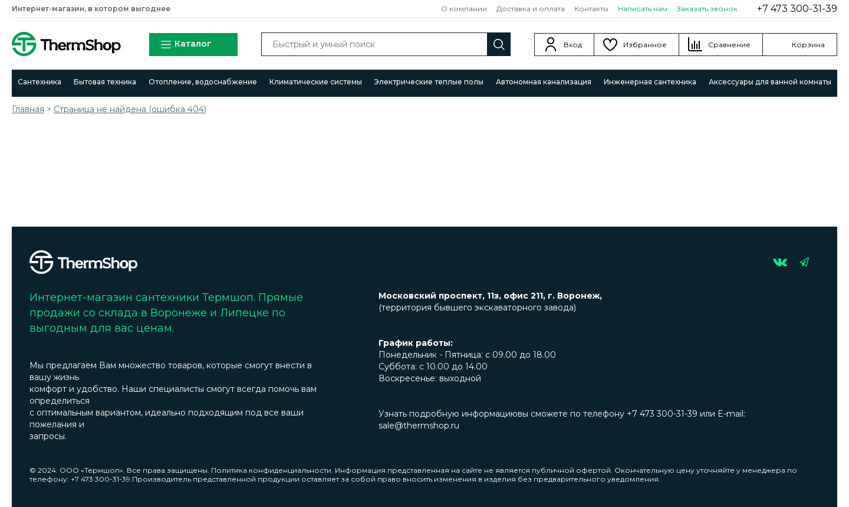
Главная (28, 109)
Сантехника (39, 81)
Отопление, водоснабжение (203, 81)
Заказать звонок (707, 8)
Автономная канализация (543, 81)
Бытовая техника (105, 81)
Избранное (645, 44)
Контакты (591, 8)
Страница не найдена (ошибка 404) (130, 109)
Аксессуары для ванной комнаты (770, 81)
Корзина (808, 44)
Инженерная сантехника (650, 81)
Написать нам (642, 8)
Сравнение (729, 44)
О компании (464, 8)
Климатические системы (315, 81)
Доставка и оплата (530, 8)
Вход (573, 44)
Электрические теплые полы (428, 81)
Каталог (186, 44)
